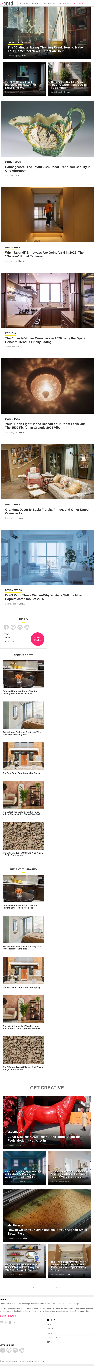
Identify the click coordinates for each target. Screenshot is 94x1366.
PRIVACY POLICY (10, 642)
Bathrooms (49, 3)
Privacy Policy (39, 1361)
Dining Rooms (65, 3)
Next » (58, 1288)
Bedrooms (36, 3)
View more (79, 3)
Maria (20, 92)
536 (51, 1288)
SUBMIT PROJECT (37, 639)
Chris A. (24, 56)
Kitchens (23, 3)
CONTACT (7, 638)
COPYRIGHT (51, 1333)
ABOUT (6, 634)
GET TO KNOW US (8, 1316)
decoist (8, 3)
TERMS (49, 1342)
